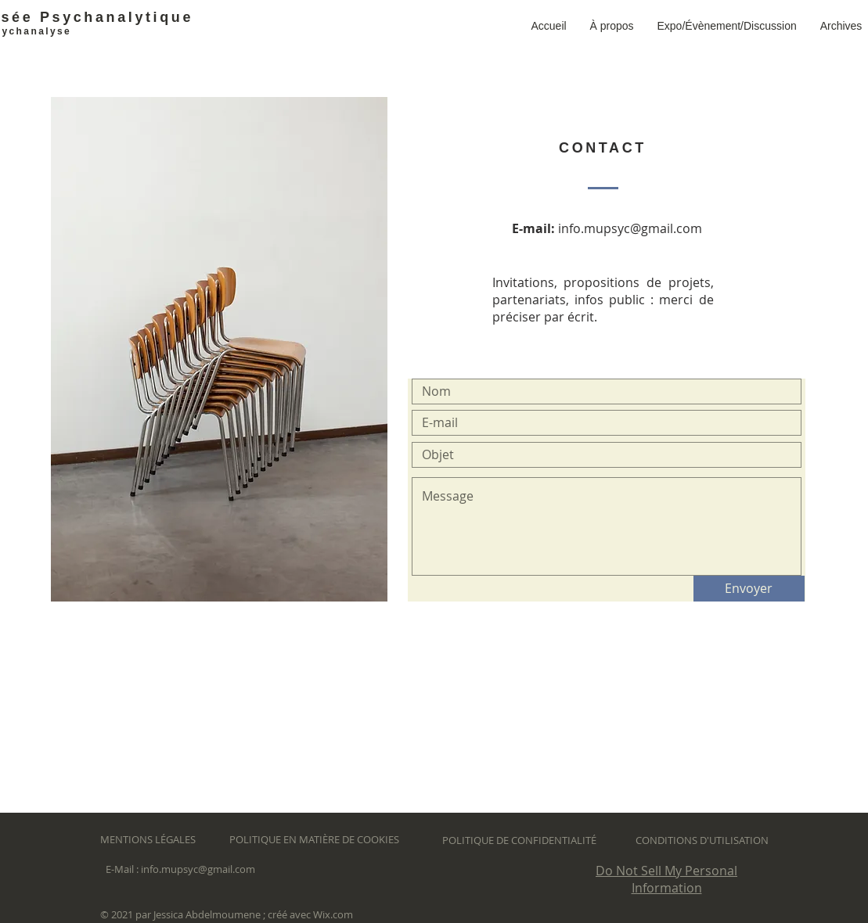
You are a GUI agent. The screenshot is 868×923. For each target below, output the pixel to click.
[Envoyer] (749, 589)
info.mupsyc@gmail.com (630, 228)
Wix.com (333, 914)
